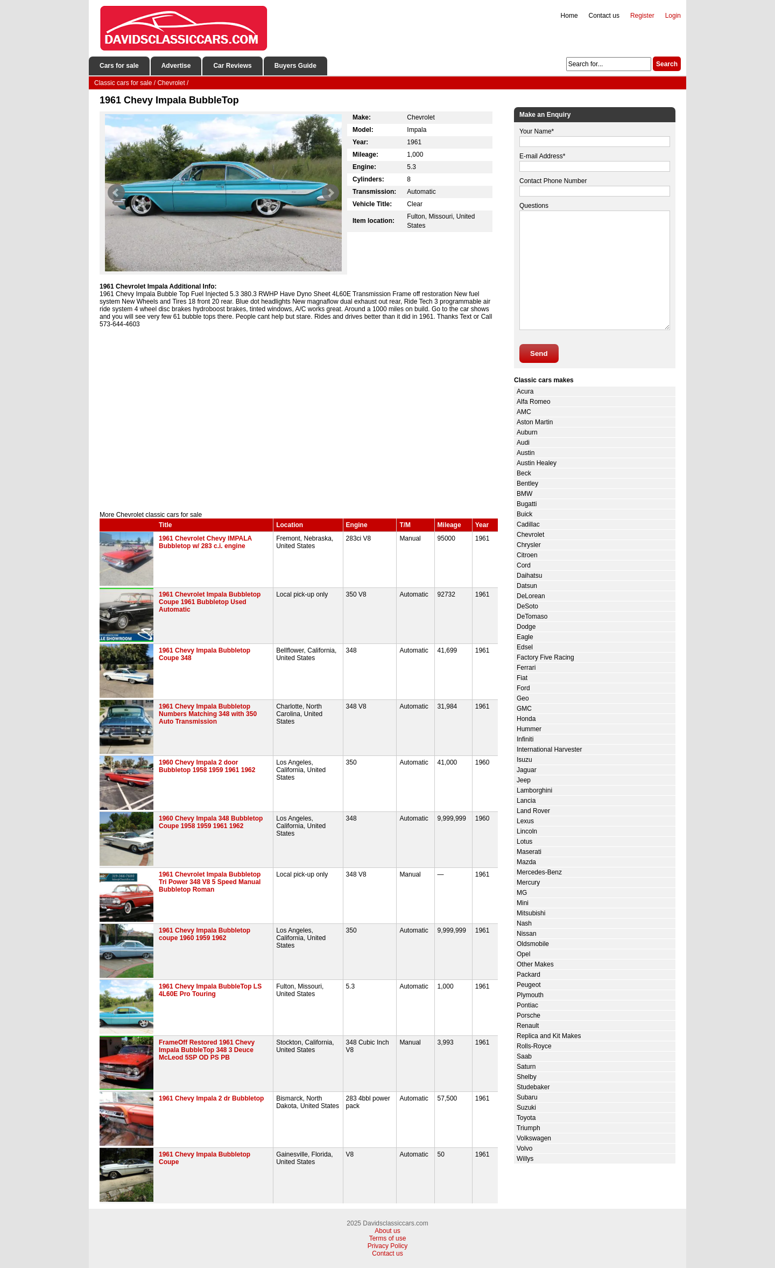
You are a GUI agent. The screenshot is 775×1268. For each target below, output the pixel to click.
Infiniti (525, 739)
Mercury (528, 882)
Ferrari (526, 667)
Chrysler (529, 545)
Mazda (526, 862)
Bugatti (527, 504)
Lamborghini (534, 790)
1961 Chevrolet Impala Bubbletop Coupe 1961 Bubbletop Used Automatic (209, 602)
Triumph (528, 1128)
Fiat (522, 678)
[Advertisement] (299, 419)
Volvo (524, 1148)
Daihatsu (529, 575)
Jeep (524, 780)
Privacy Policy (388, 1246)
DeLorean (531, 596)
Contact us (604, 15)
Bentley (527, 483)
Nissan (527, 933)
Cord (524, 565)
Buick (524, 514)
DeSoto (527, 606)
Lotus (524, 841)
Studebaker (533, 1087)
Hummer (529, 729)
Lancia (526, 800)
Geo (523, 698)
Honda (526, 719)
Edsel (525, 647)
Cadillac (528, 524)
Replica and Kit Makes (549, 1036)
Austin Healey (536, 463)
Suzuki (526, 1107)
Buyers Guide (295, 65)
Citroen (527, 555)
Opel (523, 954)
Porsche (528, 1015)
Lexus (525, 821)
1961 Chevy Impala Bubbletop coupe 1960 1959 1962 (204, 934)
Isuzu (524, 759)
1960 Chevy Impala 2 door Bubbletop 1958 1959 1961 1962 (207, 766)
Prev (116, 192)
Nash (524, 923)
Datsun (527, 586)
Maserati (529, 852)
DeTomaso (532, 616)
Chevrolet (530, 534)
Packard (528, 974)
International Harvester (549, 749)
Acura (525, 391)
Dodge (526, 627)
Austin (525, 453)
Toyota (526, 1118)
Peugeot (529, 985)
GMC (524, 708)
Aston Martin (535, 422)
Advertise (176, 65)
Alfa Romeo (534, 401)
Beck (524, 473)
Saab (524, 1056)
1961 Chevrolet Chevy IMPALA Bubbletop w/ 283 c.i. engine (205, 542)
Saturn (526, 1066)
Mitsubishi (531, 913)
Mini (523, 903)
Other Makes (535, 964)
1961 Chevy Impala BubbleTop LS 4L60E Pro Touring (210, 990)
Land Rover (533, 811)
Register (642, 15)
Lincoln (527, 831)
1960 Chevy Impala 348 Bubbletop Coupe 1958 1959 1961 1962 (211, 822)
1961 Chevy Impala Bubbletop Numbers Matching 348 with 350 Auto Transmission (208, 714)
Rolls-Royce (534, 1046)
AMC (524, 412)
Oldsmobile (533, 944)
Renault (528, 1025)
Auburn (527, 432)
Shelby (527, 1077)
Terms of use (387, 1238)
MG (522, 892)
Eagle (525, 637)
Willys (525, 1158)
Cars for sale (119, 65)
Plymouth (530, 995)
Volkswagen (534, 1138)
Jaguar (527, 770)
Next (330, 192)
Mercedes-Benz (539, 872)
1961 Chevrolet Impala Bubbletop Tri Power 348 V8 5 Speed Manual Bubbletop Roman (209, 882)
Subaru (527, 1097)
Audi (523, 442)
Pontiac (527, 1005)
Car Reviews (232, 65)
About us (387, 1231)
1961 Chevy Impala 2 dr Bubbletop (211, 1098)
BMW (524, 494)
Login (673, 15)
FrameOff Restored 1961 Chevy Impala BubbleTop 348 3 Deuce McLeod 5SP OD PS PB (207, 1050)
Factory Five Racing (545, 657)
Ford (523, 688)
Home (569, 15)
